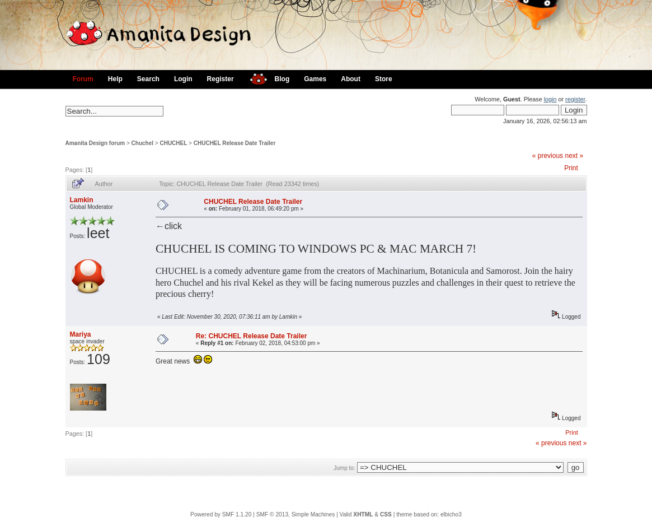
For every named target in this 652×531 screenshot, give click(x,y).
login (550, 99)
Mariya (80, 334)
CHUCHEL (173, 143)
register (575, 99)
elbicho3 (451, 514)
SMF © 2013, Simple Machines (295, 514)
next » (574, 156)
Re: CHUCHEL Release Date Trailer (251, 336)
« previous (547, 156)
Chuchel (142, 143)
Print (571, 168)
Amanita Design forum (95, 143)
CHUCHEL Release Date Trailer (235, 143)
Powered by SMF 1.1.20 (220, 514)
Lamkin (81, 200)
